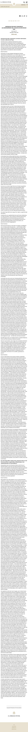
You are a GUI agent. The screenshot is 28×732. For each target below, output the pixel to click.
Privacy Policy (14, 729)
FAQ (14, 724)
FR (15, 20)
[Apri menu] (27, 2)
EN (11, 20)
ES (13, 20)
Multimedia (14, 34)
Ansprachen (3, 6)
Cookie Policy (14, 727)
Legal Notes (14, 726)
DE (9, 20)
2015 (7, 6)
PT (18, 20)
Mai (8, 6)
